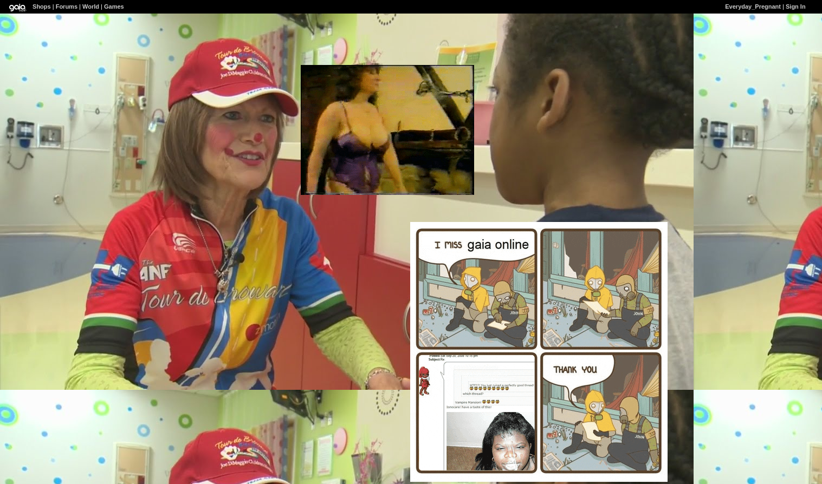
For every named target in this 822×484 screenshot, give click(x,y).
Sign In (796, 6)
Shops (42, 6)
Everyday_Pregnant (753, 6)
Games (114, 6)
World (90, 6)
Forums (66, 6)
